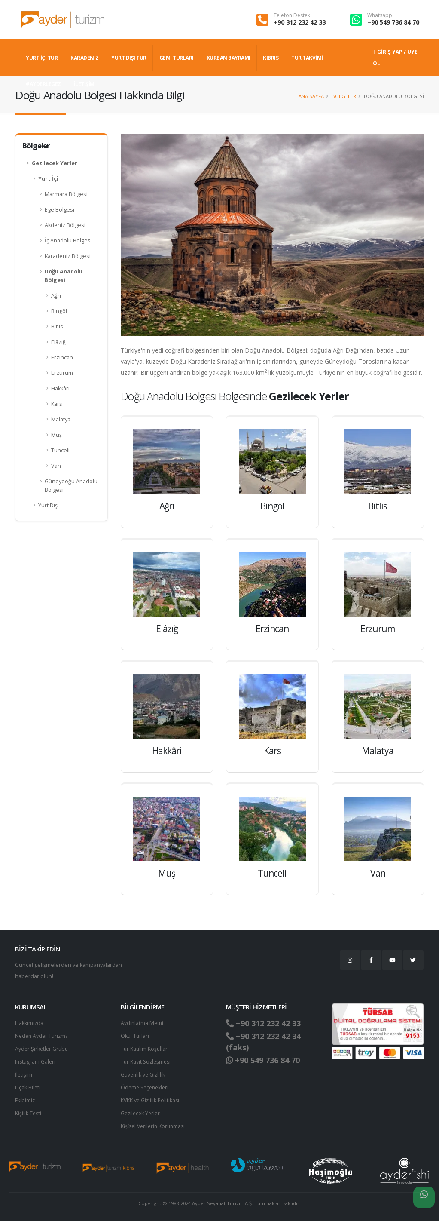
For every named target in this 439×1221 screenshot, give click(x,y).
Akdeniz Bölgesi (65, 225)
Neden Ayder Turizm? (42, 1036)
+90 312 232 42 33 (300, 22)
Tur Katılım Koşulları (145, 1048)
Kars (56, 404)
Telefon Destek (292, 15)
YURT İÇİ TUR (42, 57)
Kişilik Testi (28, 1113)
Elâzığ (58, 342)
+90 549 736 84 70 (393, 22)
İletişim (24, 1074)
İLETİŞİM (84, 84)
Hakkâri (60, 388)
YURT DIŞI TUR (128, 57)
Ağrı (56, 295)
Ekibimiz (25, 1100)
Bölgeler (344, 96)
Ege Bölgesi (59, 209)
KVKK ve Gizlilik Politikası (151, 1100)
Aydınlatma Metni (143, 1023)
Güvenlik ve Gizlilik (144, 1074)
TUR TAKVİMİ (307, 57)
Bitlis (57, 326)
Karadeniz (84, 57)
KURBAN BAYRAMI (228, 57)
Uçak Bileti (28, 1087)
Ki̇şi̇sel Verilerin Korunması (155, 1126)
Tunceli (60, 450)
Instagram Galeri (36, 1061)
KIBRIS (270, 57)
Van (56, 465)
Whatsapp (379, 15)
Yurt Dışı (48, 505)
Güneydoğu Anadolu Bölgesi (71, 486)
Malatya (60, 419)
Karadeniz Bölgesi (68, 256)
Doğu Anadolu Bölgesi (63, 276)
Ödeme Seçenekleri (146, 1087)
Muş (56, 435)
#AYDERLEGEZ (43, 84)
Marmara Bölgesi (66, 194)
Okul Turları (135, 1036)
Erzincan (62, 357)
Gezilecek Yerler (54, 163)
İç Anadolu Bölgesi (68, 240)
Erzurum (62, 373)
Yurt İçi (48, 178)
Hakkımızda (29, 1023)
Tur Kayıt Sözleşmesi (147, 1061)
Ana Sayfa (311, 96)
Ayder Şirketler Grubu (42, 1048)
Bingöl (59, 311)
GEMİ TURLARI (176, 57)
